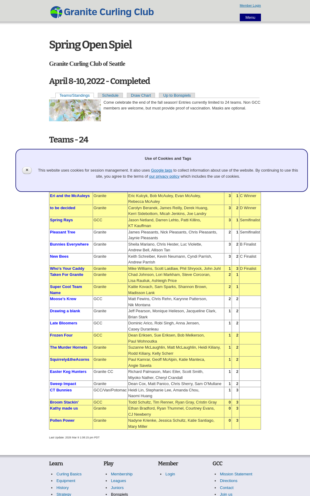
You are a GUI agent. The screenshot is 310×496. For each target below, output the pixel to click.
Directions (229, 480)
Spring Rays (61, 220)
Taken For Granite (66, 274)
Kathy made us (64, 408)
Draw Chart (141, 95)
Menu (251, 17)
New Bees (59, 256)
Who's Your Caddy (67, 268)
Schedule (110, 95)
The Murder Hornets (68, 347)
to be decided (62, 208)
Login (170, 474)
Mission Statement (236, 474)
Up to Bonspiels (177, 95)
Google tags (161, 170)
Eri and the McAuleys (70, 195)
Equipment (66, 480)
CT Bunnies (61, 390)
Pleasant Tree (62, 232)
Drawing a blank (65, 311)
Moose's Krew (63, 299)
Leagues (118, 480)
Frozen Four (61, 335)
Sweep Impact (63, 383)
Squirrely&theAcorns (69, 359)
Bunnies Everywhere (69, 244)
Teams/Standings (75, 95)
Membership (122, 474)
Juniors (117, 487)
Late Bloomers (63, 323)
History (63, 487)
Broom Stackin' (64, 402)
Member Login (250, 5)
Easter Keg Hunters (68, 371)
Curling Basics (69, 474)
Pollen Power (62, 420)
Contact (227, 487)
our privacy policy (164, 176)
